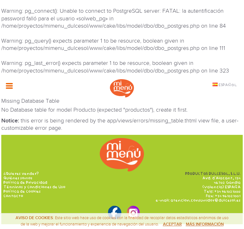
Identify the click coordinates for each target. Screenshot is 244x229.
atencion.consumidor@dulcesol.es (206, 200)
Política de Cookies (22, 191)
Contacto (13, 196)
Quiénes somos (17, 178)
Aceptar (172, 224)
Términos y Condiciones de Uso (34, 187)
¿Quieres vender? (21, 173)
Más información (205, 224)
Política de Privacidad (25, 182)
